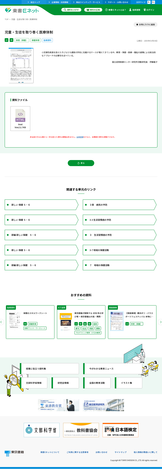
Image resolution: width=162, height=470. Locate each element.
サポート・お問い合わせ (116, 2)
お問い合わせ (101, 453)
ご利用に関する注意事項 (77, 453)
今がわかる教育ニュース (102, 370)
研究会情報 (63, 384)
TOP (7, 19)
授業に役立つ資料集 (36, 370)
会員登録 (134, 9)
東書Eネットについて (49, 453)
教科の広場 (93, 9)
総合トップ (34, 2)
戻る (81, 163)
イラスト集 (126, 384)
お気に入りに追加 (147, 24)
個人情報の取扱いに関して (145, 453)
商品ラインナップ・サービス (86, 2)
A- (149, 2)
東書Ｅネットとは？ (115, 9)
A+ (153, 2)
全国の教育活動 (97, 384)
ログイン (148, 9)
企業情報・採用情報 (58, 2)
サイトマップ (121, 453)
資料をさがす (71, 9)
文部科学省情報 (34, 384)
